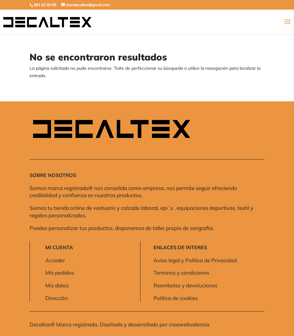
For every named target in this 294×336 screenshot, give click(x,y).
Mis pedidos (59, 272)
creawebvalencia (189, 324)
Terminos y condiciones (181, 272)
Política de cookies (176, 298)
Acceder (55, 260)
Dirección (56, 298)
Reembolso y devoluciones (185, 285)
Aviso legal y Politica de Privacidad (195, 260)
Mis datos (57, 285)
